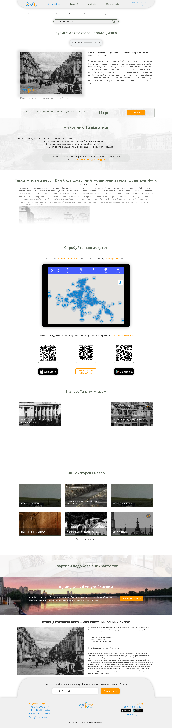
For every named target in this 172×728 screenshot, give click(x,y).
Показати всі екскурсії (86, 539)
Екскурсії (74, 4)
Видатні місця (54, 4)
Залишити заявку (132, 598)
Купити (136, 112)
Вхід (133, 2)
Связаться (130, 714)
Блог (141, 714)
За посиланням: (86, 371)
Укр (136, 5)
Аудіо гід (92, 4)
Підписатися (110, 691)
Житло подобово (113, 4)
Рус (142, 5)
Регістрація (141, 2)
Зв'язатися (42, 717)
